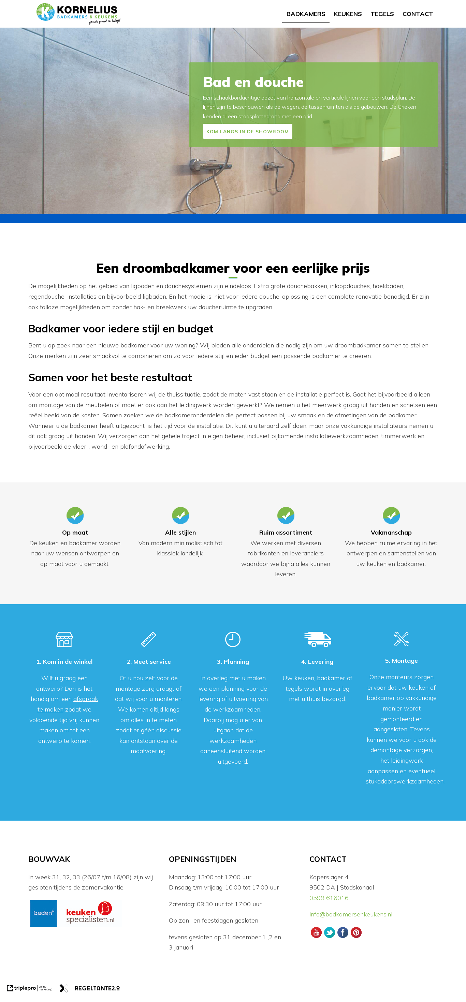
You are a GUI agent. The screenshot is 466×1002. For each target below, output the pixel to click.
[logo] (78, 14)
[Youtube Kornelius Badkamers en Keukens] (316, 937)
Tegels (382, 14)
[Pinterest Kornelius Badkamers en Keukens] (356, 937)
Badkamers (306, 14)
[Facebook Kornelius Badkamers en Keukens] (342, 937)
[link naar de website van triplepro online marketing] (29, 990)
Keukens (348, 14)
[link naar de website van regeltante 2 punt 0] (89, 990)
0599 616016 (329, 898)
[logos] (75, 926)
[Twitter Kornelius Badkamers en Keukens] (329, 937)
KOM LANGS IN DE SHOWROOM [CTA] (247, 131)
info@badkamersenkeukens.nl (351, 914)
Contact (418, 14)
